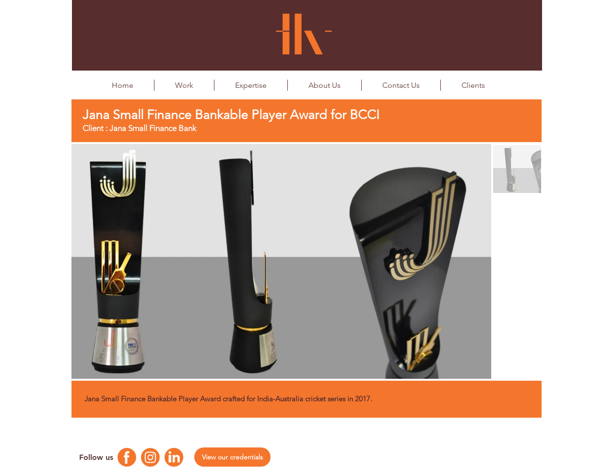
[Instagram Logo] (150, 457)
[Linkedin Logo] (174, 457)
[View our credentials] (232, 457)
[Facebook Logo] (127, 457)
